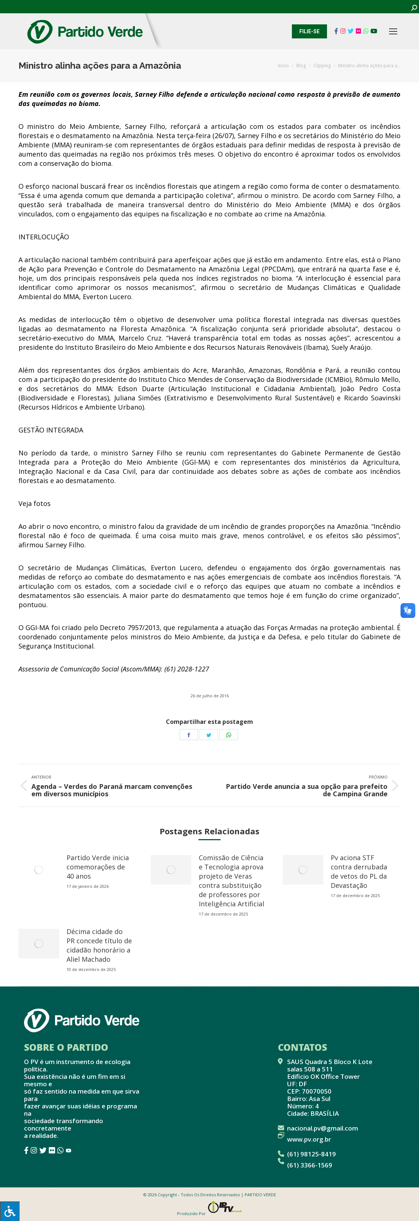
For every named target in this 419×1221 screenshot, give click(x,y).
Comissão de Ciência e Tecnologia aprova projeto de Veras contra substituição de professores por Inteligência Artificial (231, 880)
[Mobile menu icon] (393, 31)
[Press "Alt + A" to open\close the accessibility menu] (10, 1211)
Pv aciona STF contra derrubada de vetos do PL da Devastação (359, 871)
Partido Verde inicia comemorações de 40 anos (98, 866)
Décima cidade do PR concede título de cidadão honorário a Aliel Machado (99, 945)
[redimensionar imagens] (38, 870)
